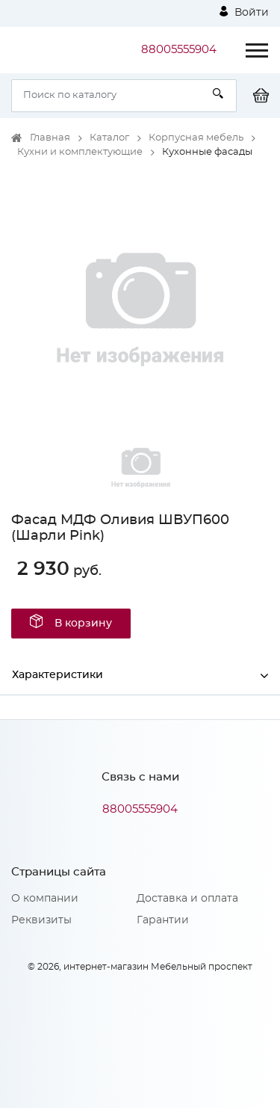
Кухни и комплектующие (80, 152)
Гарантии (163, 920)
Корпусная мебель (196, 138)
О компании (44, 898)
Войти (244, 12)
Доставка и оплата (187, 898)
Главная (50, 138)
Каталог (109, 138)
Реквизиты (41, 920)
